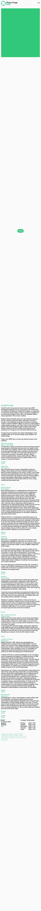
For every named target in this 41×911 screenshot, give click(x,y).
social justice (5, 736)
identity (20, 734)
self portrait (4, 734)
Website (3, 462)
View (20, 231)
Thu (3, 739)
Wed (25, 736)
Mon (17, 736)
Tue (21, 736)
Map (2, 726)
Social (3, 463)
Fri (6, 739)
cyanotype (12, 736)
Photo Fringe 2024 (9, 3)
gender (10, 734)
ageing (15, 734)
